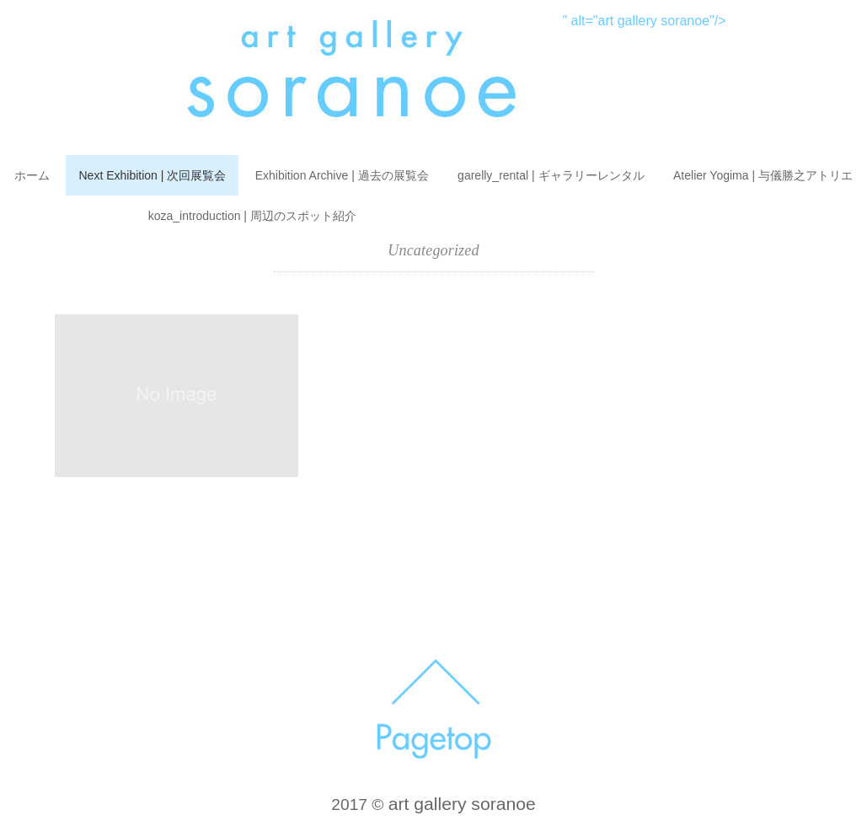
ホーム (32, 175)
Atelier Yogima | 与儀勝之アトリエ (763, 175)
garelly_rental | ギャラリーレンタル (551, 175)
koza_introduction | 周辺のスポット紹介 (252, 216)
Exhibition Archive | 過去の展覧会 (342, 175)
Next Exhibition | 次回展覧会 (152, 175)
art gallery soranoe (462, 803)
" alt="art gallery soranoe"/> (433, 20)
